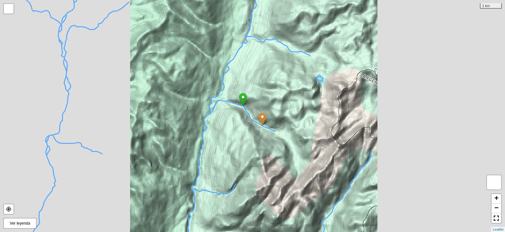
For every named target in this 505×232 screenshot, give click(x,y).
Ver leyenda (20, 223)
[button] (9, 209)
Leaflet (498, 229)
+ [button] (496, 199)
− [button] (496, 208)
